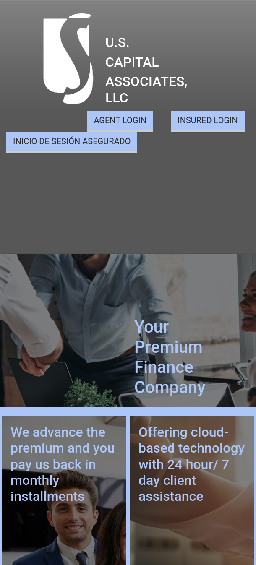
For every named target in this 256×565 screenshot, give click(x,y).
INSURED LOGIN (208, 120)
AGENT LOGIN (120, 120)
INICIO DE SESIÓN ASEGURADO (72, 141)
